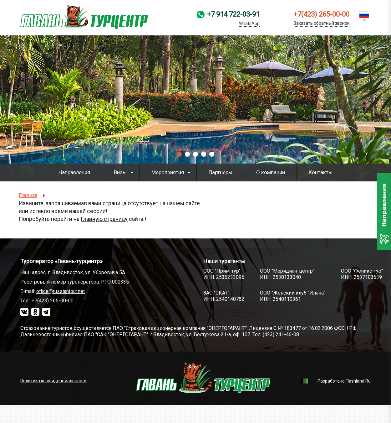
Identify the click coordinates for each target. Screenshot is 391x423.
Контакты (321, 172)
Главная (28, 195)
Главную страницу (104, 219)
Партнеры (220, 172)
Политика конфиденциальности (53, 380)
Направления (74, 172)
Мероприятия (167, 172)
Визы (120, 172)
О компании (270, 172)
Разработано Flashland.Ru (344, 381)
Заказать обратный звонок (321, 23)
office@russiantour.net (60, 291)
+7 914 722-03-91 (233, 19)
